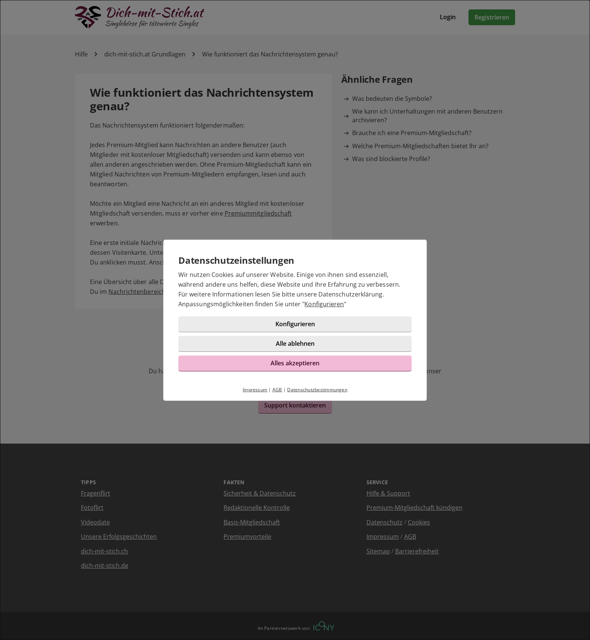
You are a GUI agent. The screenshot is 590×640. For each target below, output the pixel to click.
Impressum (255, 389)
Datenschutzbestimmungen (317, 389)
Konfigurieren (324, 304)
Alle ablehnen (295, 343)
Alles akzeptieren (295, 363)
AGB (277, 389)
